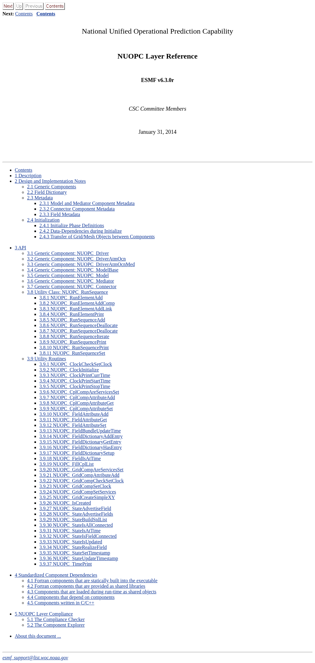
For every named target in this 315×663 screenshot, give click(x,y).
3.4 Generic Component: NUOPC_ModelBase (72, 269)
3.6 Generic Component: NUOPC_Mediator (70, 281)
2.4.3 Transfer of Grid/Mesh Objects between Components (97, 236)
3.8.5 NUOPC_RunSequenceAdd (72, 319)
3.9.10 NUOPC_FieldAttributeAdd (73, 414)
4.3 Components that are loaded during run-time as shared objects (91, 591)
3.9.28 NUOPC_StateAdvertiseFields (76, 514)
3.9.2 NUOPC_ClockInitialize (69, 369)
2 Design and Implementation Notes (50, 181)
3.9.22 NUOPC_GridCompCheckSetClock (81, 480)
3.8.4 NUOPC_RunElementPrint (71, 314)
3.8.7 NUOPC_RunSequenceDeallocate (78, 331)
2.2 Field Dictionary (47, 192)
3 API (20, 247)
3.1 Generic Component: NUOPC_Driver (68, 253)
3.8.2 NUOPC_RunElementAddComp (77, 303)
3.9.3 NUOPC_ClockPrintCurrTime (74, 375)
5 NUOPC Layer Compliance (44, 613)
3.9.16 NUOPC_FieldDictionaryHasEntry (80, 447)
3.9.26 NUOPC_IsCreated (65, 502)
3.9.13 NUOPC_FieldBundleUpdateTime (80, 430)
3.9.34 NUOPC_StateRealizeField (73, 547)
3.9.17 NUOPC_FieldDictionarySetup (76, 453)
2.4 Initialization (43, 220)
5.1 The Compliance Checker (56, 619)
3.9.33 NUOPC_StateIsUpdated (70, 541)
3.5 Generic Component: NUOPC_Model (68, 275)
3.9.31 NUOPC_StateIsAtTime (70, 530)
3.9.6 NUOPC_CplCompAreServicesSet (79, 392)
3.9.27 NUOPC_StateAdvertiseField (75, 508)
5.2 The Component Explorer (56, 625)
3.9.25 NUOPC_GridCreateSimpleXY (77, 497)
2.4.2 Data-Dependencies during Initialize (80, 231)
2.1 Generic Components (51, 186)
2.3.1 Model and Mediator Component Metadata (87, 203)
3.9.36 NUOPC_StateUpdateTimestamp (78, 558)
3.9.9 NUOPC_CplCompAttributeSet (76, 408)
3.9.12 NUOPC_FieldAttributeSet (72, 425)
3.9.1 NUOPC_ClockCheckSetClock (75, 364)
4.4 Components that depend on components (70, 597)
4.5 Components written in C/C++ (60, 602)
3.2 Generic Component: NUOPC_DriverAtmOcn (76, 258)
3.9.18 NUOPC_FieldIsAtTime (70, 458)
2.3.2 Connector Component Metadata (77, 208)
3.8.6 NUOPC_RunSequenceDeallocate (78, 325)
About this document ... (38, 636)
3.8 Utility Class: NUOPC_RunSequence (67, 292)
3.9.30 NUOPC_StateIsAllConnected (76, 525)
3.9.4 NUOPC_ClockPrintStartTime (74, 380)
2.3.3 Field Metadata (59, 214)
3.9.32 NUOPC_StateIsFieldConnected (78, 536)
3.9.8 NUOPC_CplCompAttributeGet (76, 403)
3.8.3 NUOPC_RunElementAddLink (75, 308)
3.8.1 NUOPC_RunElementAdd (71, 297)
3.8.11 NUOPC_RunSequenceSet (72, 353)
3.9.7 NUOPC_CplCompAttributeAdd (77, 397)
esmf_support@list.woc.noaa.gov (35, 657)
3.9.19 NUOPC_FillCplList (66, 464)
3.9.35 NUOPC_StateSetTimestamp (74, 552)
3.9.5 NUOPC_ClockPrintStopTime (74, 386)
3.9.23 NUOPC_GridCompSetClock (75, 486)
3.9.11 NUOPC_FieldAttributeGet (73, 419)
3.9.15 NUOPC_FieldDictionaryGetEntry (80, 441)
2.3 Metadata (40, 197)
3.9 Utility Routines (46, 358)
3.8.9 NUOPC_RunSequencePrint (72, 342)
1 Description (28, 175)
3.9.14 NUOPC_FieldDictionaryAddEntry (81, 436)
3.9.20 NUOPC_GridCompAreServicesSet (81, 469)
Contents (24, 13)
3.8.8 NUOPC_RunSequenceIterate (74, 336)
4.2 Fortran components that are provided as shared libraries (86, 586)
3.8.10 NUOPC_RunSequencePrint (74, 347)
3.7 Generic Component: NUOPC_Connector (72, 286)
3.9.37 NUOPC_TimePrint (65, 564)
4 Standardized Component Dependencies (56, 575)
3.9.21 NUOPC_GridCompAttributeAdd (79, 475)
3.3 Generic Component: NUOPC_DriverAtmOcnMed (81, 264)
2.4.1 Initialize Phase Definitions (71, 225)
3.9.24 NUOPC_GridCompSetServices (77, 491)
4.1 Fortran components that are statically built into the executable (92, 580)
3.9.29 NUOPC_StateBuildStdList (73, 519)
